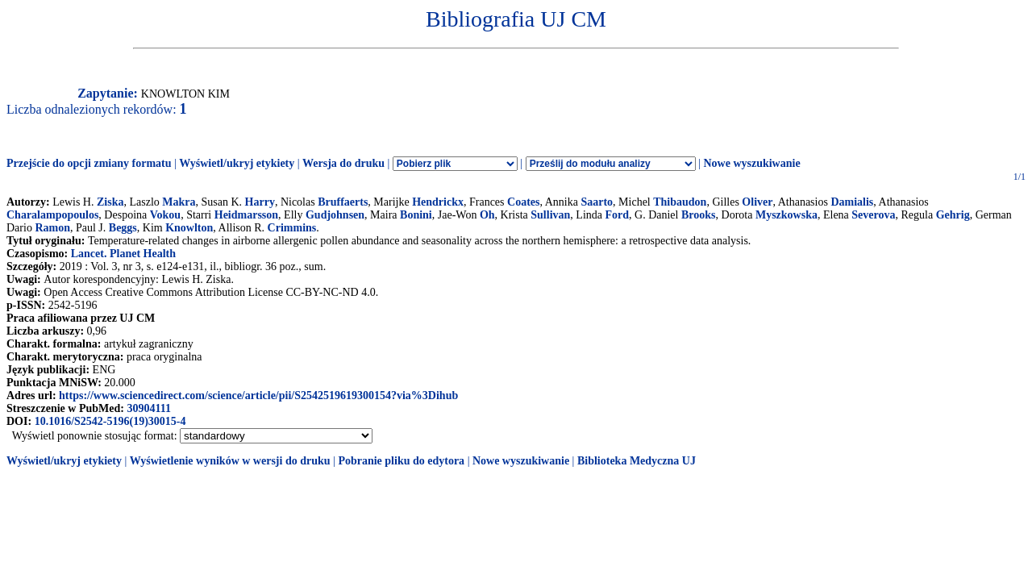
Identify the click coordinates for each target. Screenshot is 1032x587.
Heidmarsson (246, 215)
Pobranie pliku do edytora (401, 461)
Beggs (123, 228)
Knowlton (189, 228)
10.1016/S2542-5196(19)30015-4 (110, 421)
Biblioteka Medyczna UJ (636, 461)
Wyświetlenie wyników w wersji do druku (230, 461)
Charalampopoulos (52, 215)
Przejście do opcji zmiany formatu (89, 163)
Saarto (596, 202)
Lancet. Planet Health (123, 254)
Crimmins (292, 228)
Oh (487, 215)
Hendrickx (438, 202)
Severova (873, 215)
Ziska (110, 202)
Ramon (52, 228)
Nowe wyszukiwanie (751, 163)
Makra (178, 202)
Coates (523, 202)
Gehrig (953, 215)
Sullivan (550, 215)
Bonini (416, 215)
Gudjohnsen (335, 215)
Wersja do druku (343, 163)
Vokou (165, 215)
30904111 (148, 408)
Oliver (757, 202)
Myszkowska (786, 215)
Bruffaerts (343, 202)
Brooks (698, 215)
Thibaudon (679, 202)
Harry (260, 202)
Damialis (851, 202)
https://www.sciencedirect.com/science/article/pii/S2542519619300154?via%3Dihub (258, 395)
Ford (617, 215)
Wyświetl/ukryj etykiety (236, 163)
